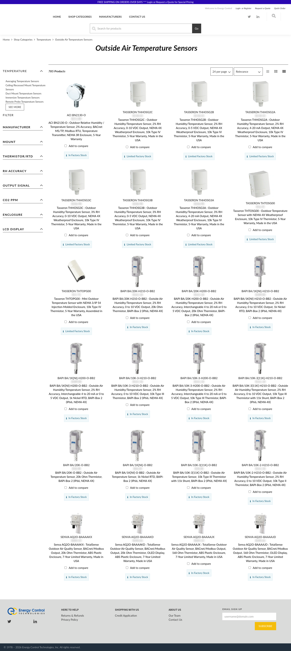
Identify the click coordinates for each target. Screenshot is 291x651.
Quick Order (279, 8)
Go (196, 28)
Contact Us (175, 619)
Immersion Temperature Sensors (23, 97)
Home (57, 16)
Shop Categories (79, 16)
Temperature (44, 39)
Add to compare (78, 146)
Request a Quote (262, 8)
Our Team (175, 615)
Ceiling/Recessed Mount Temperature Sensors (25, 87)
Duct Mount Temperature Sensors (23, 93)
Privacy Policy (69, 619)
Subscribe (265, 626)
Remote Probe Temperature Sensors (25, 101)
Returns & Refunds (72, 615)
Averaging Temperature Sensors (22, 81)
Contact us (137, 16)
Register (247, 8)
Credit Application (126, 615)
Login (238, 8)
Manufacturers (110, 16)
